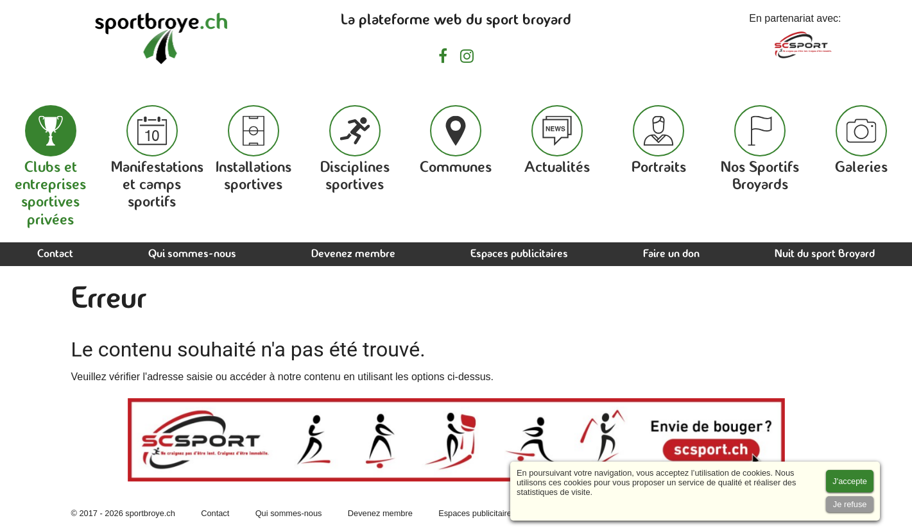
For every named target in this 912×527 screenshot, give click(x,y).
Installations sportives (253, 149)
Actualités (557, 140)
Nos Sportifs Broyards (760, 149)
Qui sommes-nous (192, 254)
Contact (55, 254)
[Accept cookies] (849, 481)
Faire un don (671, 254)
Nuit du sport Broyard (825, 254)
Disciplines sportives (355, 149)
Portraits (659, 140)
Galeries (861, 140)
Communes (456, 140)
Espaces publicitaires (519, 254)
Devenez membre (353, 254)
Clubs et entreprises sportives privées (50, 166)
